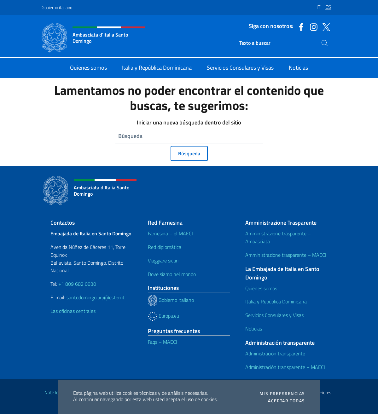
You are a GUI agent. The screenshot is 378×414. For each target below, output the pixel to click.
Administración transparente (275, 353)
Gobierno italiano (57, 7)
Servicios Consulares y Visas (274, 315)
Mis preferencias (282, 393)
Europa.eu (163, 315)
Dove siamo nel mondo (172, 274)
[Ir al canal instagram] (312, 26)
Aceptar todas (286, 401)
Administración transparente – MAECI (285, 367)
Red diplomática (164, 247)
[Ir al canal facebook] (299, 26)
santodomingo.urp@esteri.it (96, 297)
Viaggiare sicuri (163, 260)
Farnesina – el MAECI (170, 233)
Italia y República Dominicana (276, 301)
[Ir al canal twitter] (324, 26)
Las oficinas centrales (73, 311)
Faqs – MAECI (162, 342)
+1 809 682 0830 (77, 284)
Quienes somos (261, 288)
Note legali (54, 392)
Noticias (253, 328)
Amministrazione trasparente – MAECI (285, 255)
